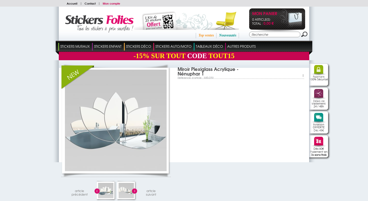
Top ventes (206, 35)
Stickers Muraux (75, 46)
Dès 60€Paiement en (319, 151)
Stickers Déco (138, 46)
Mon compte (111, 3)
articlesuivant (151, 192)
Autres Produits (241, 46)
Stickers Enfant (108, 46)
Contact (90, 3)
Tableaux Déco (209, 46)
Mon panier (264, 13)
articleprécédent (80, 192)
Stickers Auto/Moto (173, 46)
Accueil (72, 3)
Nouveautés (227, 35)
